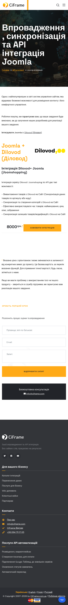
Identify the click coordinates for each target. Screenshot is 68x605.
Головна (5, 70)
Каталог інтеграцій (11, 475)
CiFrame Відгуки (15, 528)
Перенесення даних (12, 480)
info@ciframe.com (35, 393)
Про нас (11, 519)
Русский (48, 592)
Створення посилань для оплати (18, 556)
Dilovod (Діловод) (33, 132)
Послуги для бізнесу (12, 485)
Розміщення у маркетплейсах (16, 551)
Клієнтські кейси (10, 495)
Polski (40, 592)
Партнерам (7, 501)
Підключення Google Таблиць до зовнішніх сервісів (27, 561)
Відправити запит (34, 371)
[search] (58, 5)
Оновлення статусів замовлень (17, 566)
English (32, 592)
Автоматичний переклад (14, 572)
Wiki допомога (9, 490)
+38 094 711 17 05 (15, 532)
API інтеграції (18, 70)
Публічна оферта (56, 596)
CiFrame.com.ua (38, 596)
